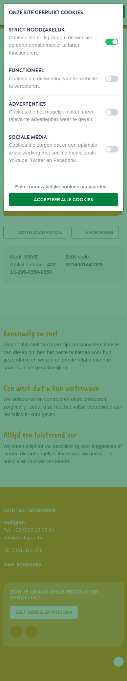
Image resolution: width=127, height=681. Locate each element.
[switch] (111, 42)
